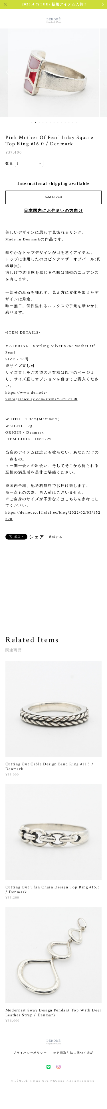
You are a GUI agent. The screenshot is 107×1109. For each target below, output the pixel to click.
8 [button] (57, 122)
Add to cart (53, 197)
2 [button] (35, 122)
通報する (55, 536)
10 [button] (65, 122)
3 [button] (39, 122)
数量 (9, 164)
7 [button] (53, 122)
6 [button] (50, 122)
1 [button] (31, 122)
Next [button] (98, 72)
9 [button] (61, 122)
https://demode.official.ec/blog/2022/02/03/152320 (53, 515)
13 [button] (76, 122)
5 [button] (46, 122)
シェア (37, 537)
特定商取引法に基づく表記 (73, 1052)
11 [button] (68, 122)
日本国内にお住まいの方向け (53, 211)
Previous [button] (8, 72)
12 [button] (72, 122)
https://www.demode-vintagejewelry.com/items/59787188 (41, 395)
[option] (53, 71)
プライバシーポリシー (30, 1052)
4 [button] (42, 122)
